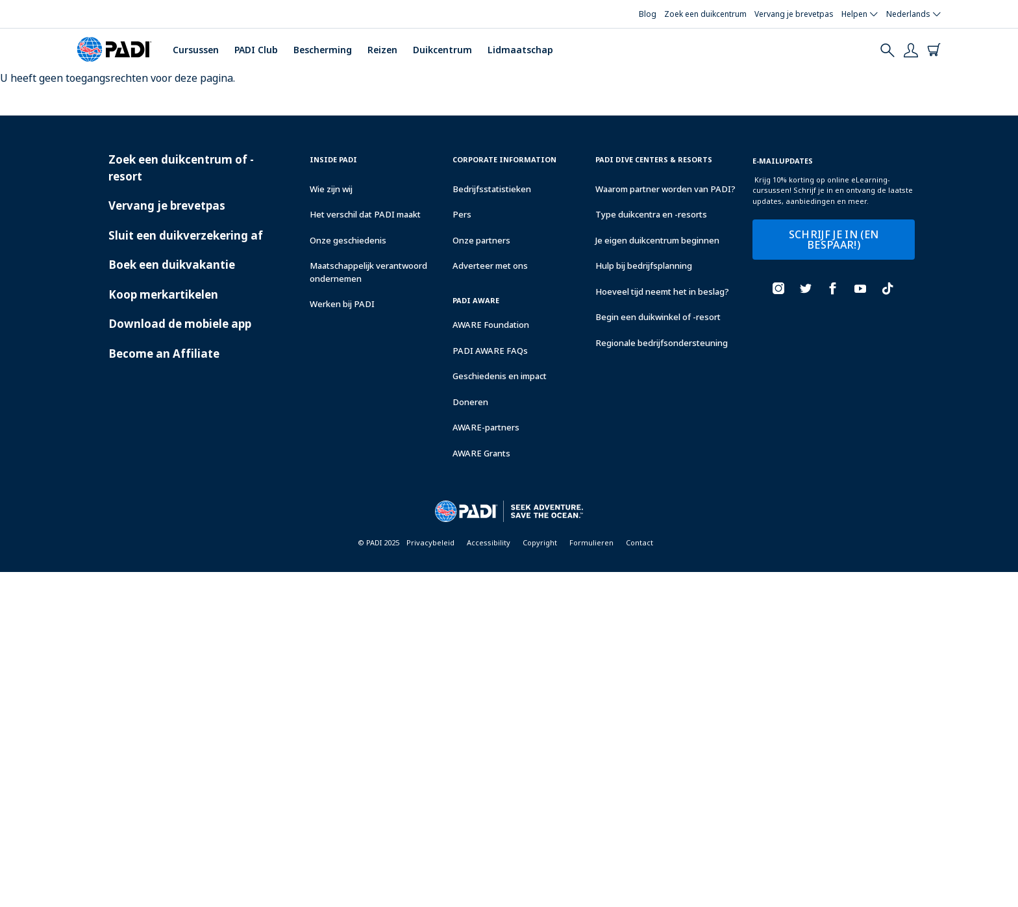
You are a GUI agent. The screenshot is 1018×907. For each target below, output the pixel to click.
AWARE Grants (481, 453)
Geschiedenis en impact (500, 376)
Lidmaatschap (520, 49)
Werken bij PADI (342, 304)
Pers (462, 214)
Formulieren (591, 542)
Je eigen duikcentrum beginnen (657, 240)
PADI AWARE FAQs (490, 350)
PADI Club (256, 49)
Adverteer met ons (490, 265)
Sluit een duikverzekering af (185, 235)
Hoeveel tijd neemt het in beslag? (662, 291)
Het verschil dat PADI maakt (365, 214)
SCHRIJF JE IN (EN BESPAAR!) (833, 239)
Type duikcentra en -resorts (651, 214)
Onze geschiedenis (348, 240)
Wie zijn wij (331, 189)
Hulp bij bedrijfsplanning (643, 265)
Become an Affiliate (163, 353)
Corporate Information (504, 159)
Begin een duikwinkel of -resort (658, 317)
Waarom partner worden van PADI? (665, 189)
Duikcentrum (442, 49)
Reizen (382, 49)
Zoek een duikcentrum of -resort (181, 168)
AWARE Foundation (491, 324)
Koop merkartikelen (163, 294)
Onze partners (481, 240)
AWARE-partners (486, 427)
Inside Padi (333, 159)
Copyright (540, 542)
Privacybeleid (430, 542)
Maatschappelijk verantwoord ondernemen (368, 272)
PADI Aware (476, 300)
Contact (639, 542)
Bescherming (322, 49)
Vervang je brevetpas (166, 205)
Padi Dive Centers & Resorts (653, 159)
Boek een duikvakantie (171, 264)
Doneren (470, 402)
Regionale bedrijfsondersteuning (661, 343)
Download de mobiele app (179, 323)
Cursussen (196, 49)
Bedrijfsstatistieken (492, 189)
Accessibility (488, 542)
